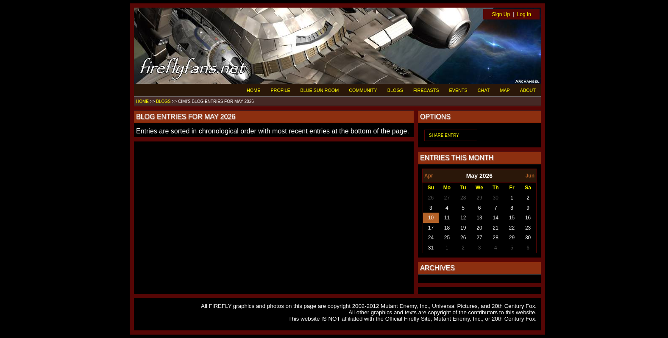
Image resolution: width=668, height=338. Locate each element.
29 (479, 198)
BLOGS (395, 90)
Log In (524, 14)
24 (431, 238)
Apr (428, 176)
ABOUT (528, 90)
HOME (253, 90)
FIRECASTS (426, 90)
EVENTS (458, 90)
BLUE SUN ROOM (320, 90)
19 (463, 228)
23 (528, 228)
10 (431, 218)
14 (495, 218)
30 (495, 198)
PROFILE (280, 90)
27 (447, 198)
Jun (530, 176)
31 (431, 248)
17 (431, 228)
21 (495, 228)
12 (463, 218)
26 (431, 198)
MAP (504, 90)
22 (512, 228)
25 (447, 238)
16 (528, 218)
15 (512, 218)
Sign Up (501, 14)
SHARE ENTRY (444, 135)
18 (447, 228)
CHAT (484, 90)
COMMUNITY (363, 90)
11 (447, 218)
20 (479, 228)
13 (479, 218)
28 (463, 198)
